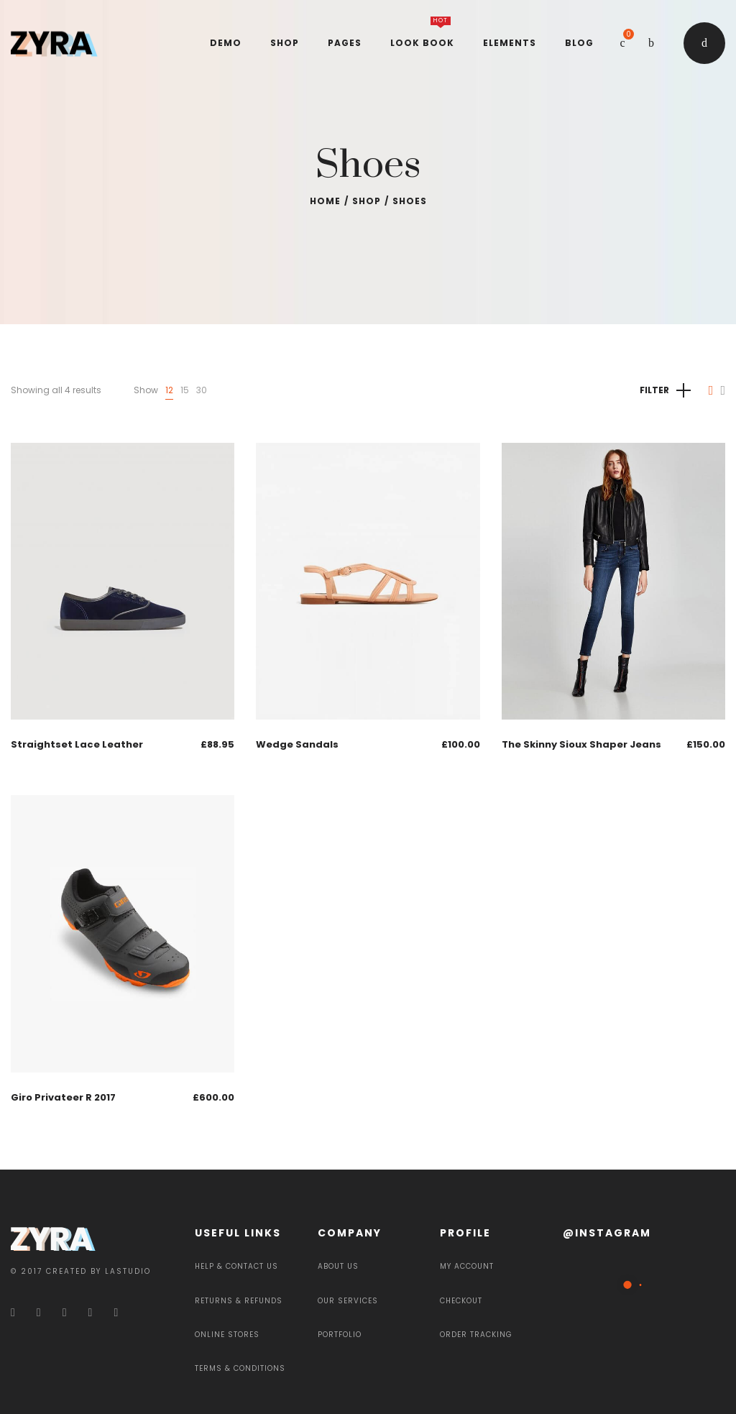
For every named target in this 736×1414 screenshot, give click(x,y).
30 (201, 390)
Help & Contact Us (236, 1266)
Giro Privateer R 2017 (63, 1097)
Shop (366, 201)
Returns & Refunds (238, 1300)
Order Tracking (476, 1334)
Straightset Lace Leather (77, 744)
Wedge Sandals (297, 744)
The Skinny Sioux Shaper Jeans (581, 744)
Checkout (461, 1300)
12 (169, 390)
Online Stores (227, 1334)
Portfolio (340, 1334)
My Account (467, 1266)
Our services (348, 1300)
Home (325, 201)
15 (184, 390)
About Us (338, 1266)
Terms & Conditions (240, 1368)
